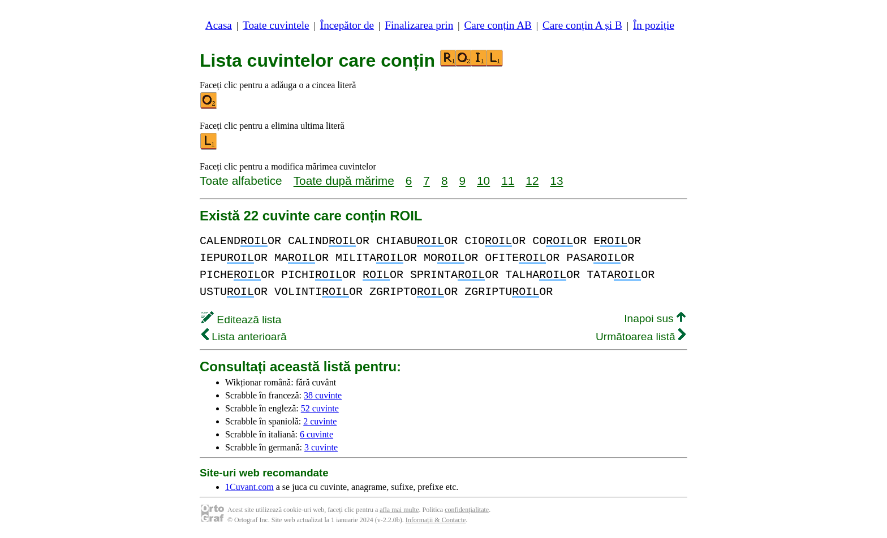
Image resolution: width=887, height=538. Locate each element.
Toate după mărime (344, 180)
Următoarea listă (641, 336)
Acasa (218, 25)
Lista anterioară (244, 336)
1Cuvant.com (249, 487)
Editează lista (241, 320)
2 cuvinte (320, 421)
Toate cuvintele (276, 25)
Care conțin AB (497, 25)
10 (483, 180)
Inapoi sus (655, 318)
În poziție (653, 25)
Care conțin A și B (582, 25)
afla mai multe (399, 510)
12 (532, 180)
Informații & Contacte (436, 520)
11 (507, 180)
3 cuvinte (321, 447)
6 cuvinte (316, 434)
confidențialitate (467, 510)
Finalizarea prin (419, 25)
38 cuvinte (323, 395)
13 (556, 180)
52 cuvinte (320, 408)
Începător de (347, 25)
